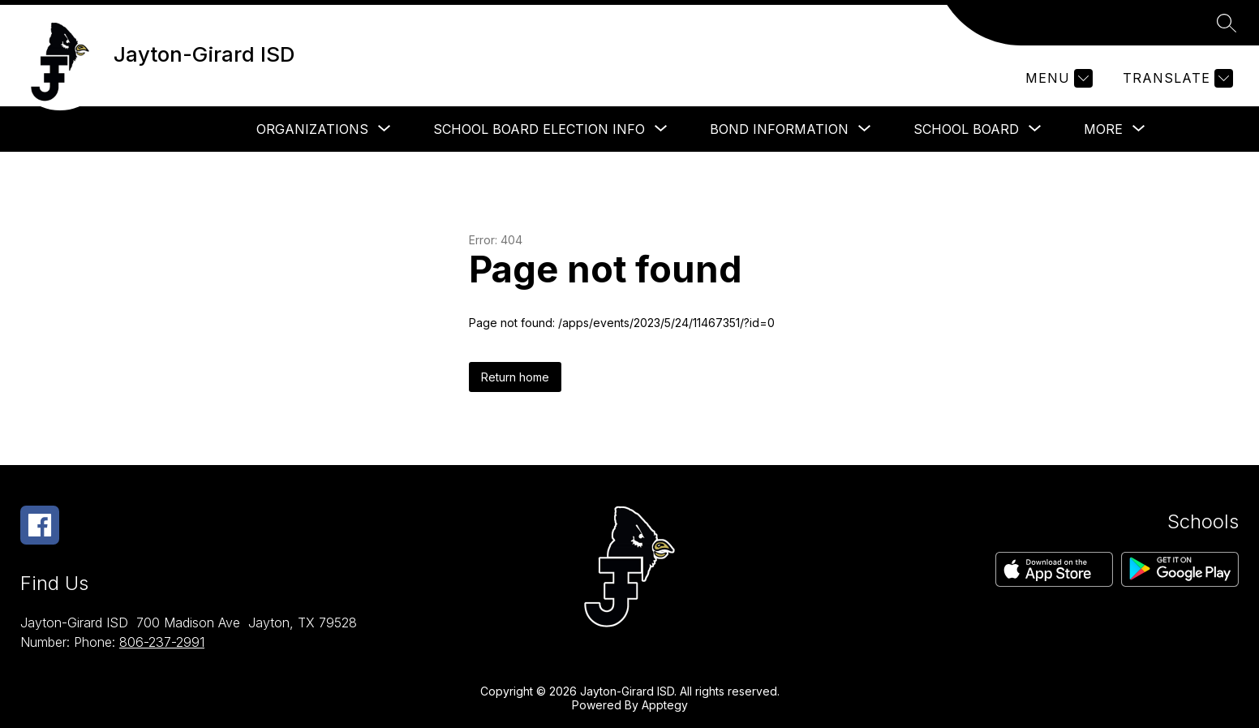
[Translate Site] (1176, 78)
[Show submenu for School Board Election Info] (539, 129)
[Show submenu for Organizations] (312, 129)
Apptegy (665, 705)
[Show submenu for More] (1103, 129)
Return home (515, 377)
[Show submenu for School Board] (966, 129)
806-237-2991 (161, 642)
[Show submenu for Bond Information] (779, 129)
